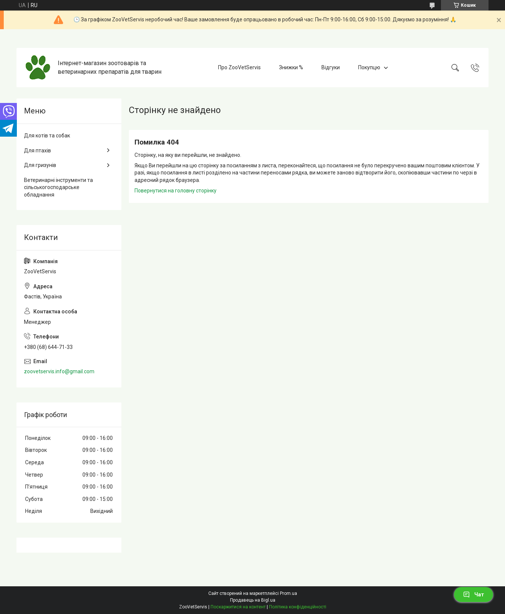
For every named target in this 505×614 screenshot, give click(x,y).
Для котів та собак (47, 136)
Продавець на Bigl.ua (252, 600)
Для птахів (37, 151)
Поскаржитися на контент (238, 607)
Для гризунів (40, 165)
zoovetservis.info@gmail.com (59, 371)
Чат (473, 594)
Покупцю (369, 67)
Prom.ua (288, 593)
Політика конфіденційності (297, 607)
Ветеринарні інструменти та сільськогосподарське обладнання (58, 187)
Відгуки (330, 67)
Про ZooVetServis (239, 67)
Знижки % (291, 67)
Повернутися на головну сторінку (175, 191)
